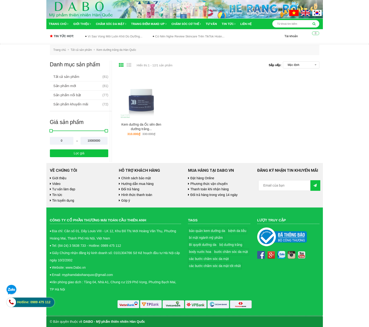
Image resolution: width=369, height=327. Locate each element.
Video (56, 184)
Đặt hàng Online (202, 178)
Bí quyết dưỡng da (202, 245)
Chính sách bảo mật (136, 178)
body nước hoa (200, 252)
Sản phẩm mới (64, 86)
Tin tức (229, 24)
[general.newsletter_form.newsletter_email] (284, 185)
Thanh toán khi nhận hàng (209, 189)
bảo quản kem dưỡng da (207, 231)
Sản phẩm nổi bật (67, 95)
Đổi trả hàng (130, 189)
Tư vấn (211, 24)
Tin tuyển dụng (63, 200)
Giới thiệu (82, 24)
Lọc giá (79, 153)
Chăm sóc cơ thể (186, 24)
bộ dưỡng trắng (230, 245)
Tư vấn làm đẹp (63, 189)
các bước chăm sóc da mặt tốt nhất (215, 266)
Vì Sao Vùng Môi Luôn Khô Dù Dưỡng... (121, 36)
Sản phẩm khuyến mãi (70, 104)
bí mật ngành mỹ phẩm (206, 237)
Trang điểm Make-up (149, 24)
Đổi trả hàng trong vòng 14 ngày (213, 195)
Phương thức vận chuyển (209, 184)
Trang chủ (58, 24)
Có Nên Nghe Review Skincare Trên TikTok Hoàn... (196, 36)
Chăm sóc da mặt (111, 24)
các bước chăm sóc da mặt (209, 259)
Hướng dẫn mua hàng (137, 184)
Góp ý (125, 200)
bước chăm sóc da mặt (231, 252)
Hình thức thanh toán (136, 195)
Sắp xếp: (275, 65)
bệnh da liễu (237, 231)
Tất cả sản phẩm (66, 77)
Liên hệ (246, 24)
